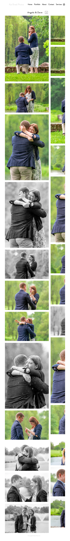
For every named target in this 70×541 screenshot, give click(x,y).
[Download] (46, 12)
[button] (37, 4)
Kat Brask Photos (16, 4)
